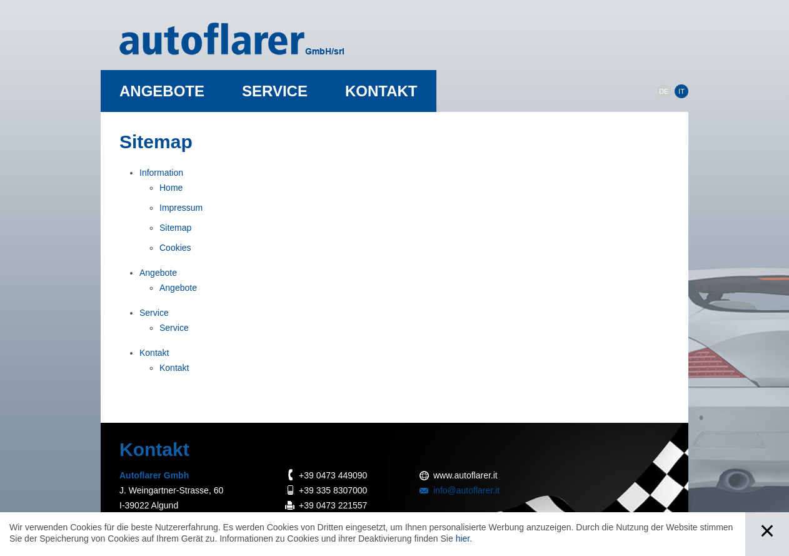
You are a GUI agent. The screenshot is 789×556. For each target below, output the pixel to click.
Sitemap (175, 228)
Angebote (161, 91)
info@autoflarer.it (466, 490)
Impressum (181, 208)
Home (171, 188)
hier (463, 538)
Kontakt (381, 91)
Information (161, 173)
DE (663, 91)
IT (681, 91)
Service (275, 91)
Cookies (175, 248)
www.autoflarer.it (465, 475)
